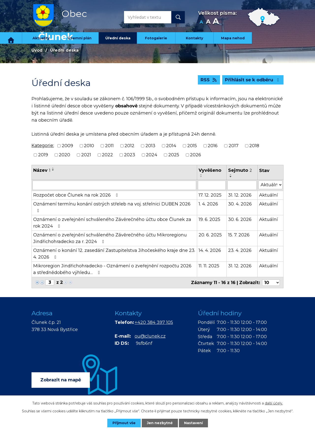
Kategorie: (43, 145)
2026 (195, 155)
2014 (171, 145)
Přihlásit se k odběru (253, 80)
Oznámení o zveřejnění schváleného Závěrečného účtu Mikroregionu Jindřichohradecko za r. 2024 (110, 238)
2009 (67, 145)
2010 (89, 145)
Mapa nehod (233, 38)
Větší (216, 22)
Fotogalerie (156, 38)
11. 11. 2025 (209, 266)
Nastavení (193, 423)
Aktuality (41, 38)
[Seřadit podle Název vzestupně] (53, 168)
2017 (233, 145)
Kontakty (194, 38)
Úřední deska (117, 38)
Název (41, 170)
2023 (129, 155)
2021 (86, 155)
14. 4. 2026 (210, 250)
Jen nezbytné (160, 423)
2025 (173, 155)
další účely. (274, 403)
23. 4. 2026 (240, 250)
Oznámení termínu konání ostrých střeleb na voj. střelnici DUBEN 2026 (111, 207)
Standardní (208, 22)
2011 (109, 145)
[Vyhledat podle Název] (114, 185)
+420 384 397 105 (154, 322)
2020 (64, 155)
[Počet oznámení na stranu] (271, 282)
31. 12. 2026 (240, 195)
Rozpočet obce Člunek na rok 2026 (76, 195)
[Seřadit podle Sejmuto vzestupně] (231, 175)
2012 (129, 145)
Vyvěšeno (210, 170)
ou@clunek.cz (150, 336)
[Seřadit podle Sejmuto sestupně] (231, 177)
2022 (107, 155)
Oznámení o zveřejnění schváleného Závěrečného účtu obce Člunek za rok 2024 (112, 223)
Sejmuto (240, 170)
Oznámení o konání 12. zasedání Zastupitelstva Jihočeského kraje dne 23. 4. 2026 (114, 254)
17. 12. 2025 (210, 195)
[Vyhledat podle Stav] (270, 185)
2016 (213, 145)
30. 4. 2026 (240, 204)
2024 (151, 155)
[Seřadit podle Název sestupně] (53, 170)
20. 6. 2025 (210, 235)
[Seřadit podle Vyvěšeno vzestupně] (201, 175)
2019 (43, 155)
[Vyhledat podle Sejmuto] (242, 185)
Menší (201, 22)
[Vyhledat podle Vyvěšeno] (212, 185)
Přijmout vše (124, 423)
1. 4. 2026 (208, 204)
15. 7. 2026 (239, 235)
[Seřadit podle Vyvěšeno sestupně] (201, 177)
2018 (254, 145)
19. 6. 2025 (209, 219)
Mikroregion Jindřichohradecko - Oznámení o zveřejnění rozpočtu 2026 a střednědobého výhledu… (112, 269)
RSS (209, 80)
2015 (192, 145)
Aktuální (268, 195)
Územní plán (80, 38)
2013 (150, 145)
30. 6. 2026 (240, 219)
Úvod (11, 38)
